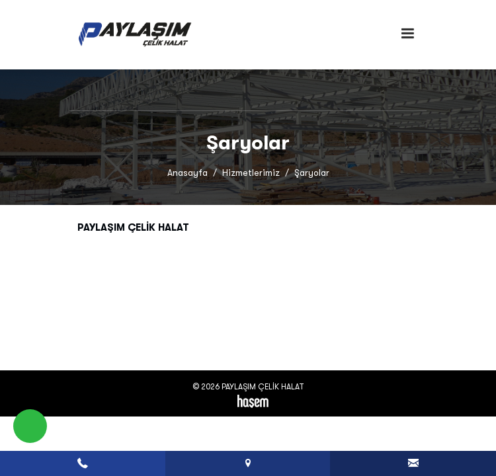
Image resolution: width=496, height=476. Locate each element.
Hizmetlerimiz (251, 173)
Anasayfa (187, 173)
